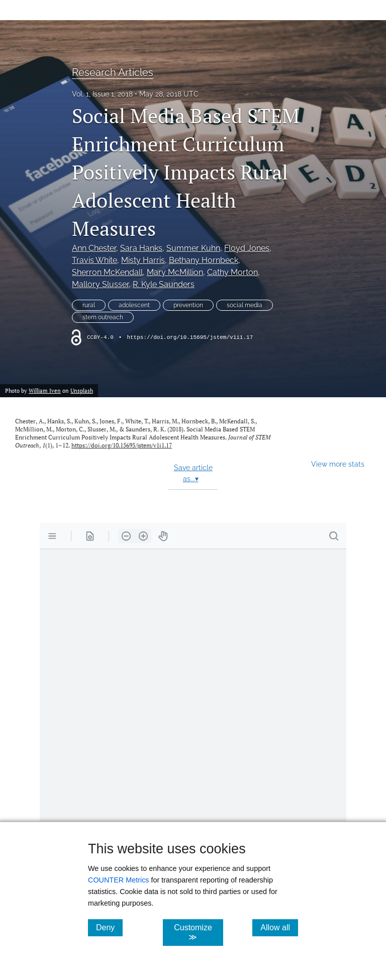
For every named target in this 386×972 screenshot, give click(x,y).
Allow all (279, 927)
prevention (188, 305)
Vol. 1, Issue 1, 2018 (102, 94)
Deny (109, 927)
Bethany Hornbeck (203, 260)
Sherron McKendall (107, 272)
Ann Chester (94, 248)
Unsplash (81, 390)
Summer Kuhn (193, 248)
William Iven (45, 390)
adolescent (134, 305)
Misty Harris (143, 260)
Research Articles (112, 72)
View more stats (337, 464)
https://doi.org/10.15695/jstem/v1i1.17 (190, 337)
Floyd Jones (246, 248)
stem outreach (102, 317)
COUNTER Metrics (118, 880)
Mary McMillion (175, 272)
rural (88, 305)
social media (244, 305)
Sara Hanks (141, 248)
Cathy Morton (232, 272)
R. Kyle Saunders (164, 284)
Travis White (94, 260)
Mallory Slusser (100, 284)
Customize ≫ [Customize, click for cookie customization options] (198, 932)
